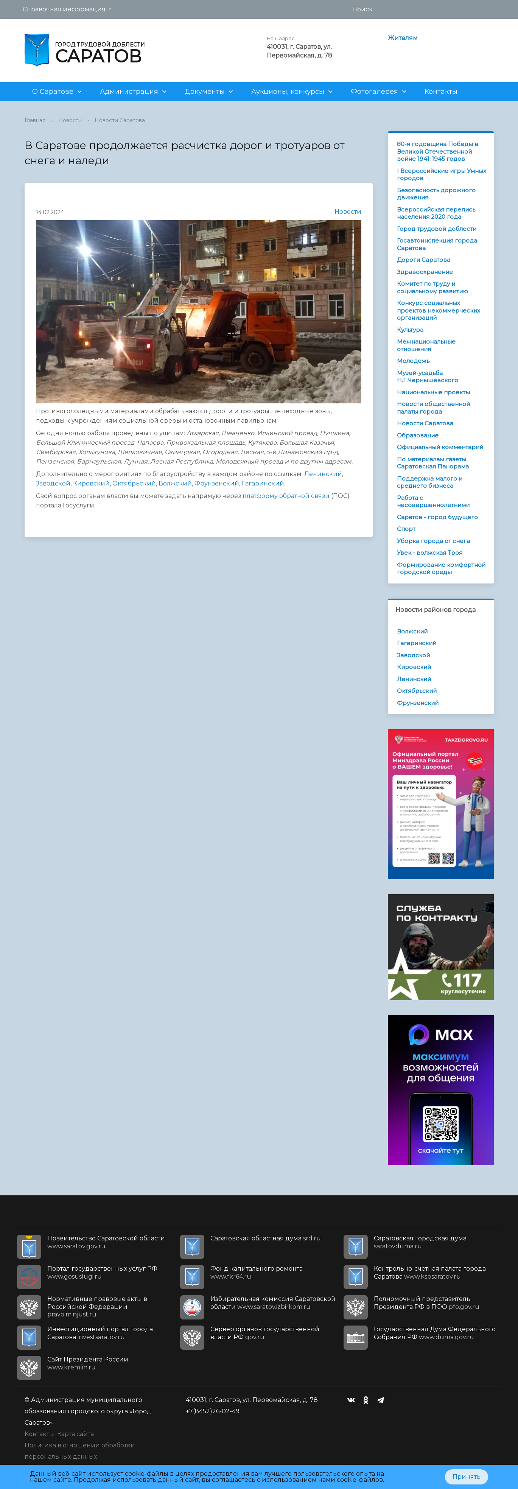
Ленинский (323, 474)
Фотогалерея (374, 91)
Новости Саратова (120, 120)
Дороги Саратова (423, 259)
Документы (205, 91)
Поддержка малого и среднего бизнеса (429, 482)
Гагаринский (263, 483)
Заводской (53, 483)
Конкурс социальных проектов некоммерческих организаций (438, 310)
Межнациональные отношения (426, 345)
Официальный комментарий (440, 447)
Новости (70, 120)
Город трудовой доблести (436, 228)
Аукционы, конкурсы (287, 91)
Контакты (441, 91)
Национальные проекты (433, 392)
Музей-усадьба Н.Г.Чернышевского (427, 376)
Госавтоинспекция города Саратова (437, 244)
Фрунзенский (216, 483)
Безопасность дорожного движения (436, 194)
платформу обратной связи (286, 495)
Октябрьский (417, 690)
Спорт (406, 528)
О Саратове (52, 91)
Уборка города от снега (433, 541)
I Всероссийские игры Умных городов (441, 174)
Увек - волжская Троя (429, 552)
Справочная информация (64, 9)
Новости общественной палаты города (433, 407)
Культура (410, 329)
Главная (35, 120)
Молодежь (413, 360)
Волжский (175, 483)
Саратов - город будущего (437, 517)
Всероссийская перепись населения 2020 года (436, 213)
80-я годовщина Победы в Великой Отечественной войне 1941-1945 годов (437, 151)
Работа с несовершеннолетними (433, 501)
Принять (467, 1476)
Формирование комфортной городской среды (441, 568)
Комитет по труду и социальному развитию (432, 287)
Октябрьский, (134, 483)
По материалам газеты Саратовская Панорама (433, 463)
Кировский (91, 483)
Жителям (403, 38)
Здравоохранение (425, 271)
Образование (418, 435)
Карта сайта (75, 1434)
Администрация (129, 91)
